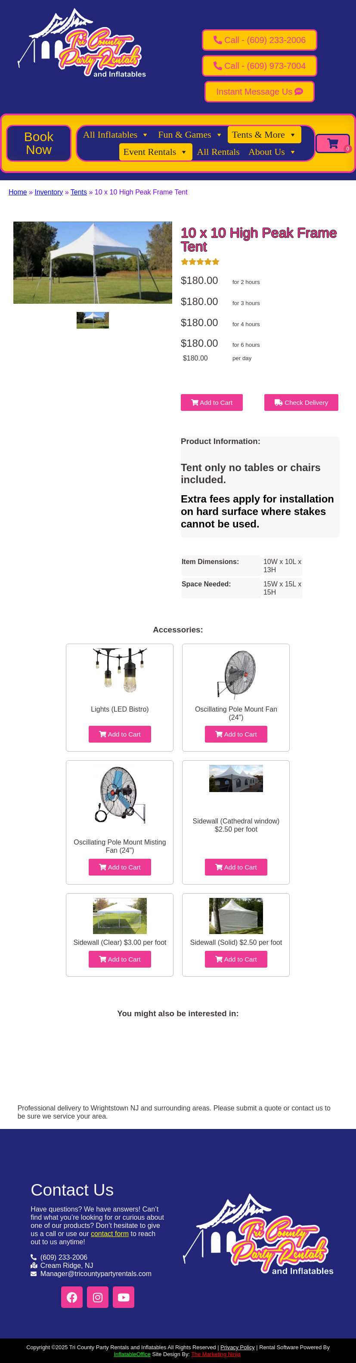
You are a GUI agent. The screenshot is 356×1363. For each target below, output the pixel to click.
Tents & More (264, 134)
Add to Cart (211, 402)
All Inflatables (116, 134)
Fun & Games (190, 134)
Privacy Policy (237, 1347)
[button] (38, 143)
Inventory (48, 192)
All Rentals (218, 151)
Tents (79, 192)
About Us (272, 151)
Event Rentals (156, 151)
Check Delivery (301, 402)
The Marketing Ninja (216, 1354)
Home (18, 192)
